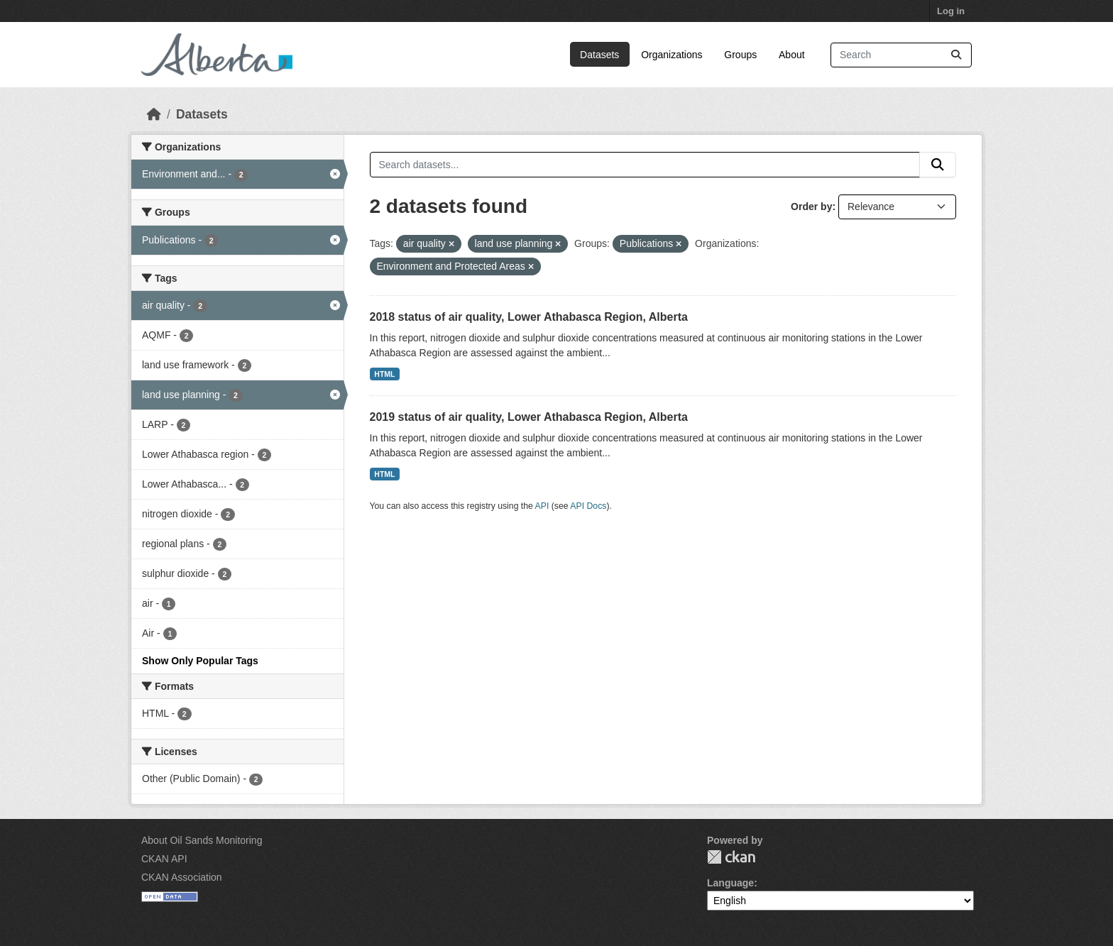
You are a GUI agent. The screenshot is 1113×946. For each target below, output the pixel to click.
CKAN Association (181, 877)
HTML (384, 374)
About (792, 54)
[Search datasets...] (901, 55)
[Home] (154, 114)
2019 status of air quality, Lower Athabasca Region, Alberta (529, 417)
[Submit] (956, 55)
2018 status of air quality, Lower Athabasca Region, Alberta (529, 317)
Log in (951, 11)
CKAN (731, 856)
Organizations (671, 54)
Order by (811, 206)
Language (730, 883)
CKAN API (164, 858)
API (542, 506)
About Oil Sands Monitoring (201, 840)
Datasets (599, 54)
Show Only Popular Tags (200, 660)
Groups (740, 54)
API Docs (588, 506)
